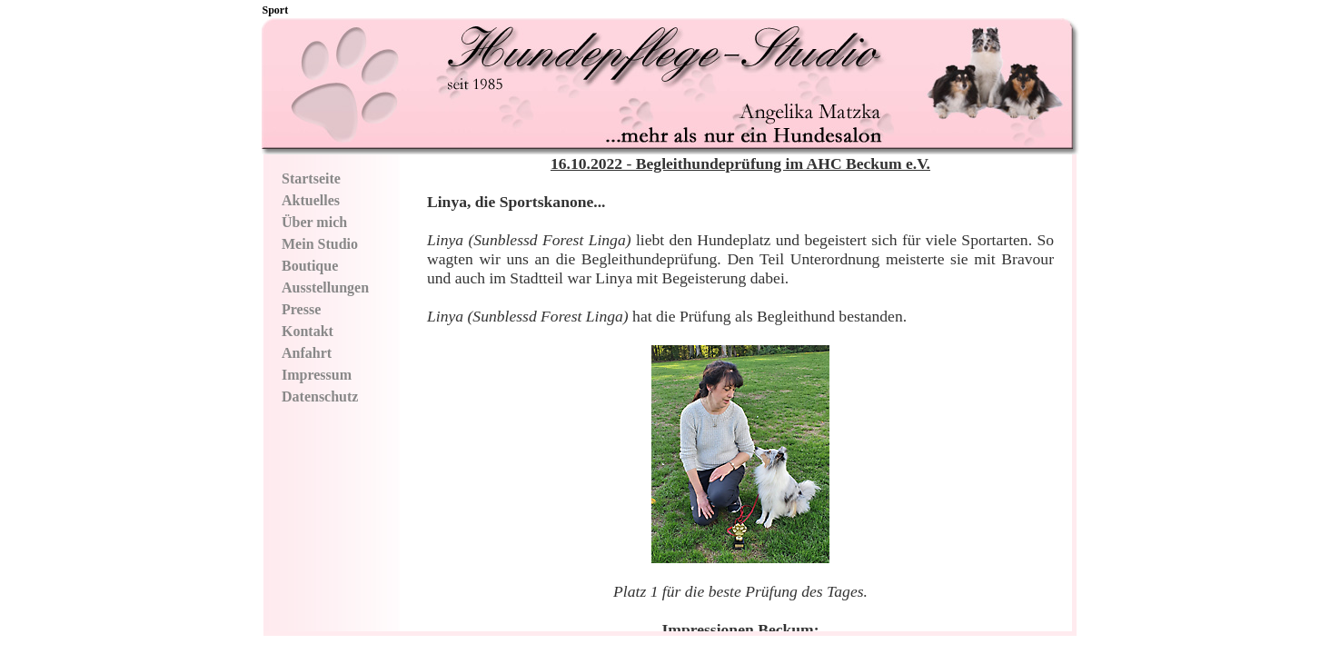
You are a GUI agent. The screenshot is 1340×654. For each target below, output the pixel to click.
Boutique (310, 265)
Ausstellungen (325, 287)
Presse (301, 309)
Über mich (314, 222)
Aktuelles (311, 200)
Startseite (311, 178)
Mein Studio (320, 244)
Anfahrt (307, 353)
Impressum (317, 374)
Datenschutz (320, 396)
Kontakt (307, 331)
